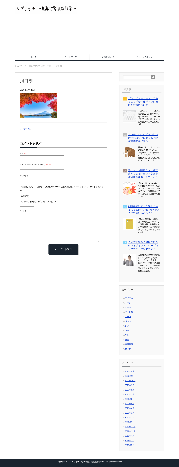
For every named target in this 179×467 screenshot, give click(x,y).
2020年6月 (129, 399)
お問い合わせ (108, 57)
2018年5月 (129, 445)
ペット (128, 321)
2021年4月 (129, 371)
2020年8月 (129, 390)
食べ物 (128, 349)
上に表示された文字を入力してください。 (39, 201)
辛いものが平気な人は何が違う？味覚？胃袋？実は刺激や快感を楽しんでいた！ (143, 173)
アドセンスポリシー (145, 57)
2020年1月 (129, 422)
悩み (127, 330)
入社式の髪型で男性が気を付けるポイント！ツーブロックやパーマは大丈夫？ (143, 245)
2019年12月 (130, 427)
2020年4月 (129, 408)
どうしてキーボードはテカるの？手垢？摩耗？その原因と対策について (143, 101)
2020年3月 (129, 413)
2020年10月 (130, 381)
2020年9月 (129, 385)
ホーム (34, 57)
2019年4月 (129, 436)
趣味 (127, 340)
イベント (129, 303)
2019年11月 (130, 431)
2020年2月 (129, 417)
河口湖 (27, 129)
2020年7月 (129, 394)
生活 (127, 335)
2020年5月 (129, 404)
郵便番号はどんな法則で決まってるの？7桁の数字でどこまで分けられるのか (143, 209)
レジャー (129, 326)
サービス (129, 312)
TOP (34, 66)
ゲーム (128, 307)
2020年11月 (130, 376)
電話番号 (129, 344)
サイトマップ (71, 57)
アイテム (129, 298)
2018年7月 (129, 440)
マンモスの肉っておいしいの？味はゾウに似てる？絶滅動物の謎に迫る (143, 137)
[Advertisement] (89, 35)
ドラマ (128, 317)
